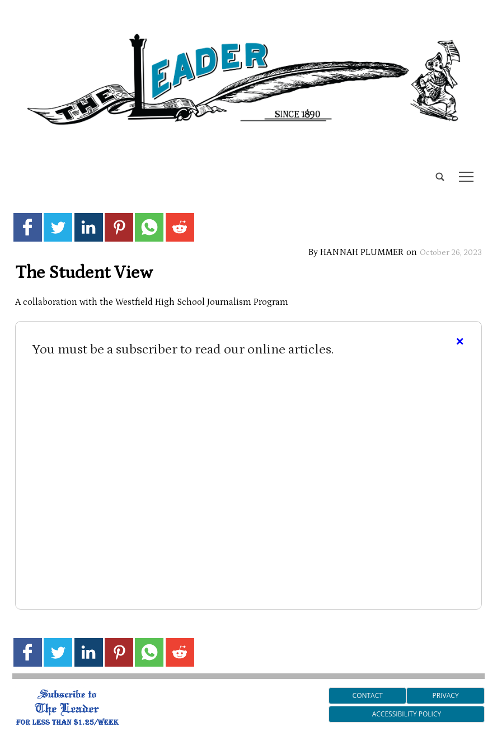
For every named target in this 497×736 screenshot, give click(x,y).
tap (466, 177)
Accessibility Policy (406, 714)
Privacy (446, 695)
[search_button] (16, 168)
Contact (368, 695)
